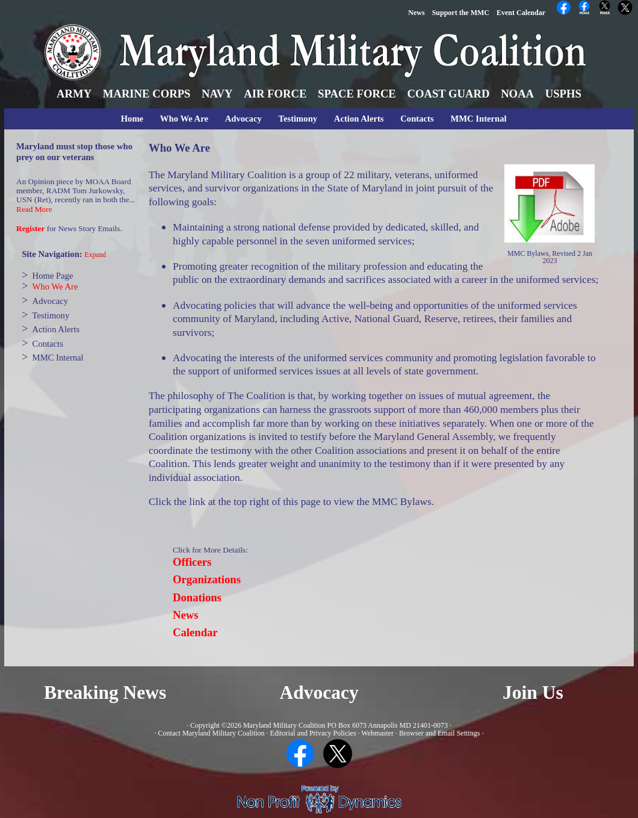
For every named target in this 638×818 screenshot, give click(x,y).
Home (132, 118)
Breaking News (105, 692)
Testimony (298, 118)
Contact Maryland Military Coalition (211, 733)
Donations (197, 597)
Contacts (416, 118)
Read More (34, 209)
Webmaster (377, 733)
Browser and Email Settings (439, 733)
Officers (192, 562)
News (186, 615)
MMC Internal (478, 118)
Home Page (53, 275)
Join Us (533, 692)
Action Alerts (359, 118)
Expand (95, 255)
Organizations (207, 579)
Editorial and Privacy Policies (313, 733)
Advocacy (243, 118)
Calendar (195, 632)
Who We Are (184, 118)
